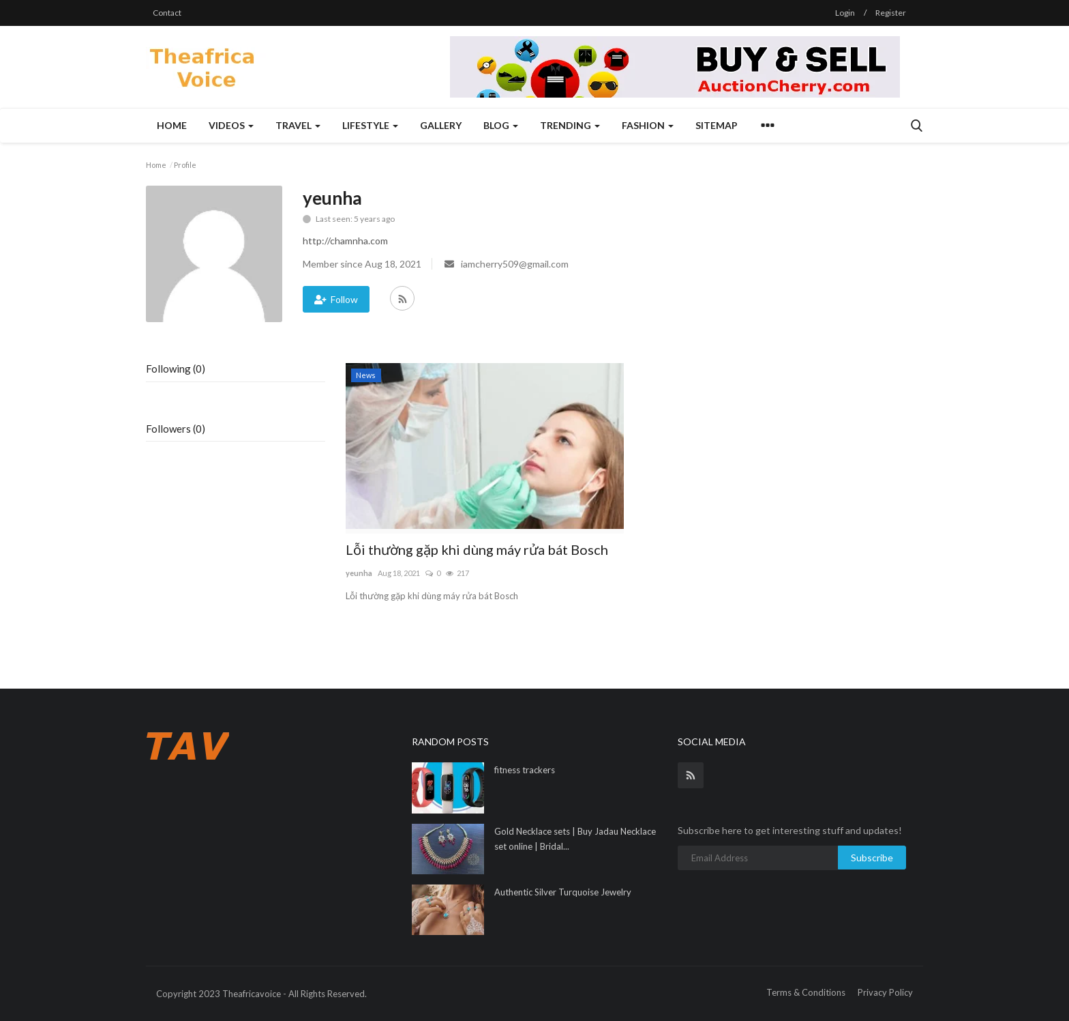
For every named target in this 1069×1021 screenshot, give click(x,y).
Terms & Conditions (805, 992)
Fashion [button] (648, 125)
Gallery (441, 125)
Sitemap (716, 125)
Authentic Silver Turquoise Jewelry (562, 892)
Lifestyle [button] (370, 125)
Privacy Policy (885, 992)
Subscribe (872, 857)
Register (890, 13)
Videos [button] (231, 125)
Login (845, 13)
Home (172, 125)
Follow (336, 299)
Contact (167, 13)
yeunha (359, 573)
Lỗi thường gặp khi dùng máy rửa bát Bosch (477, 549)
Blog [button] (500, 125)
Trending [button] (570, 125)
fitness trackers (524, 769)
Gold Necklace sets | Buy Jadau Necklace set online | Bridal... (575, 839)
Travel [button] (297, 125)
